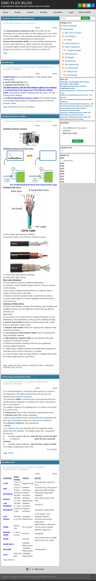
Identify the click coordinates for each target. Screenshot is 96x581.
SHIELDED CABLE (36, 365)
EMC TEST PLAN (73, 33)
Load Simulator (72, 43)
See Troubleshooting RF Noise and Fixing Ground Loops (33, 185)
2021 (62, 169)
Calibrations (17, 69)
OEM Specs (71, 54)
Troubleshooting (43, 67)
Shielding (48, 121)
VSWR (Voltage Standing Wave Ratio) (16, 377)
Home (5, 12)
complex (24, 412)
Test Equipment (23, 469)
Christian (30, 23)
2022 (62, 166)
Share (37, 28)
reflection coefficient (15, 423)
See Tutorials (52, 449)
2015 (62, 182)
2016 (62, 179)
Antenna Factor (8, 62)
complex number (13, 428)
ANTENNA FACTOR (16, 107)
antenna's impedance (23, 397)
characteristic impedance (41, 420)
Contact (30, 12)
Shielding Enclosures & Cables (14, 116)
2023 (62, 163)
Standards (70, 61)
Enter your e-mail (70, 133)
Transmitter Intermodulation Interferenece (18, 18)
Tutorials (43, 12)
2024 (77, 159)
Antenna (11, 560)
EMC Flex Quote (50, 577)
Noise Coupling (72, 47)
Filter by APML (85, 12)
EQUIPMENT (30, 107)
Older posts (39, 569)
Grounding (70, 36)
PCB (69, 40)
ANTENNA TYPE (8, 462)
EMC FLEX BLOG (16, 2)
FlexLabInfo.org (34, 577)
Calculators (57, 12)
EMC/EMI (40, 121)
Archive (17, 12)
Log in (71, 12)
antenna (51, 391)
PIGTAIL (18, 367)
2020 (62, 171)
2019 (62, 174)
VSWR (10, 453)
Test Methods (71, 68)
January (67, 161)
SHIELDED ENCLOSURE (18, 365)
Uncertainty (71, 75)
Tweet (54, 28)
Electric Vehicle (70, 26)
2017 (62, 176)
